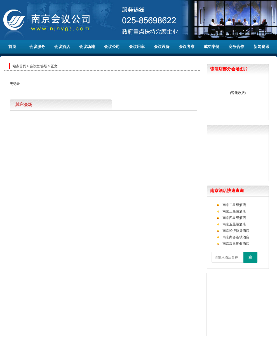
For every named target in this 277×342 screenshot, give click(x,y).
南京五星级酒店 (234, 224)
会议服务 (37, 47)
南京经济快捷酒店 (235, 231)
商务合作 (236, 47)
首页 (12, 47)
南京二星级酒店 (234, 205)
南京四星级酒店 (234, 218)
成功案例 (211, 47)
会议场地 (87, 47)
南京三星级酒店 (234, 211)
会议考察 (186, 47)
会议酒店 (62, 47)
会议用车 (137, 47)
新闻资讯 (261, 47)
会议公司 (112, 47)
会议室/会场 (38, 66)
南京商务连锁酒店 (235, 237)
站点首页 (19, 66)
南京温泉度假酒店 (235, 244)
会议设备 (162, 47)
